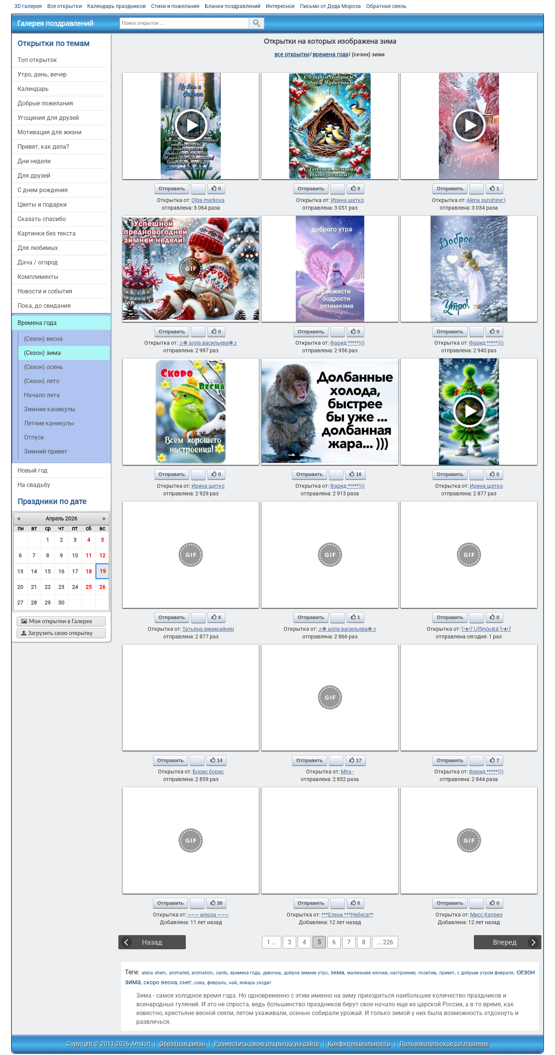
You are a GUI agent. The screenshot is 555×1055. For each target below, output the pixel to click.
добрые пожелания (45, 103)
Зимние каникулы (49, 409)
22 (48, 587)
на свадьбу (34, 485)
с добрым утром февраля (485, 972)
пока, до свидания (44, 305)
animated (179, 972)
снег (185, 982)
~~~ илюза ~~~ (208, 915)
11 (89, 555)
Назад (152, 942)
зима (337, 972)
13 (20, 571)
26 (102, 587)
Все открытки (64, 6)
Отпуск (34, 437)
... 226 (385, 942)
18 (89, 571)
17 (75, 571)
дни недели (34, 161)
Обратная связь (386, 6)
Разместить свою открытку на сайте (266, 1043)
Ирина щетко (347, 200)
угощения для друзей (48, 117)
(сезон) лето (41, 381)
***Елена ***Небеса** (347, 915)
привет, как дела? (43, 146)
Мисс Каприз (486, 915)
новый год (33, 470)
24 (75, 587)
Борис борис (208, 772)
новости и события (45, 291)
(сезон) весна (43, 338)
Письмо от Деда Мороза (330, 6)
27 (20, 603)
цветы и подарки (42, 204)
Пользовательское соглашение (444, 1043)
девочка (272, 972)
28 (34, 603)
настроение (402, 972)
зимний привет (45, 451)
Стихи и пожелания (175, 6)
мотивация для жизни (49, 132)
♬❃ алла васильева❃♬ (208, 343)
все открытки (291, 54)
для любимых (38, 247)
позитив (427, 972)
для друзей (34, 175)
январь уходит (255, 982)
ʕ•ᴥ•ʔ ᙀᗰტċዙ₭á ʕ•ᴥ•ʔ (486, 629)
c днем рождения (43, 190)
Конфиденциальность (359, 1043)
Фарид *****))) (347, 343)
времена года (330, 54)
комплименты (38, 276)
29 (48, 603)
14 (34, 571)
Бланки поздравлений (232, 6)
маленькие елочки (367, 972)
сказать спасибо (42, 219)
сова (199, 982)
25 (89, 587)
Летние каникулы (49, 423)
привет (447, 972)
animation (202, 972)
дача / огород (38, 262)
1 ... (271, 942)
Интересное (280, 6)
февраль (216, 982)
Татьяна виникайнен (208, 629)
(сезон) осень (43, 367)
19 (103, 571)
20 (20, 587)
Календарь (33, 88)
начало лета (42, 395)
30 (61, 603)
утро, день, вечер (42, 74)
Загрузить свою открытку (56, 633)
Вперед (505, 942)
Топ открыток (37, 60)
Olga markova (208, 200)
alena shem (154, 972)
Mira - (347, 772)
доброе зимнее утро (306, 972)
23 (61, 587)
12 (102, 555)
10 (75, 555)
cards (221, 972)
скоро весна (160, 982)
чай (233, 982)
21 (34, 587)
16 (61, 571)
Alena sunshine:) (486, 200)
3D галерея (28, 6)
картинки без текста (47, 233)
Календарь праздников (116, 6)
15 (48, 571)
